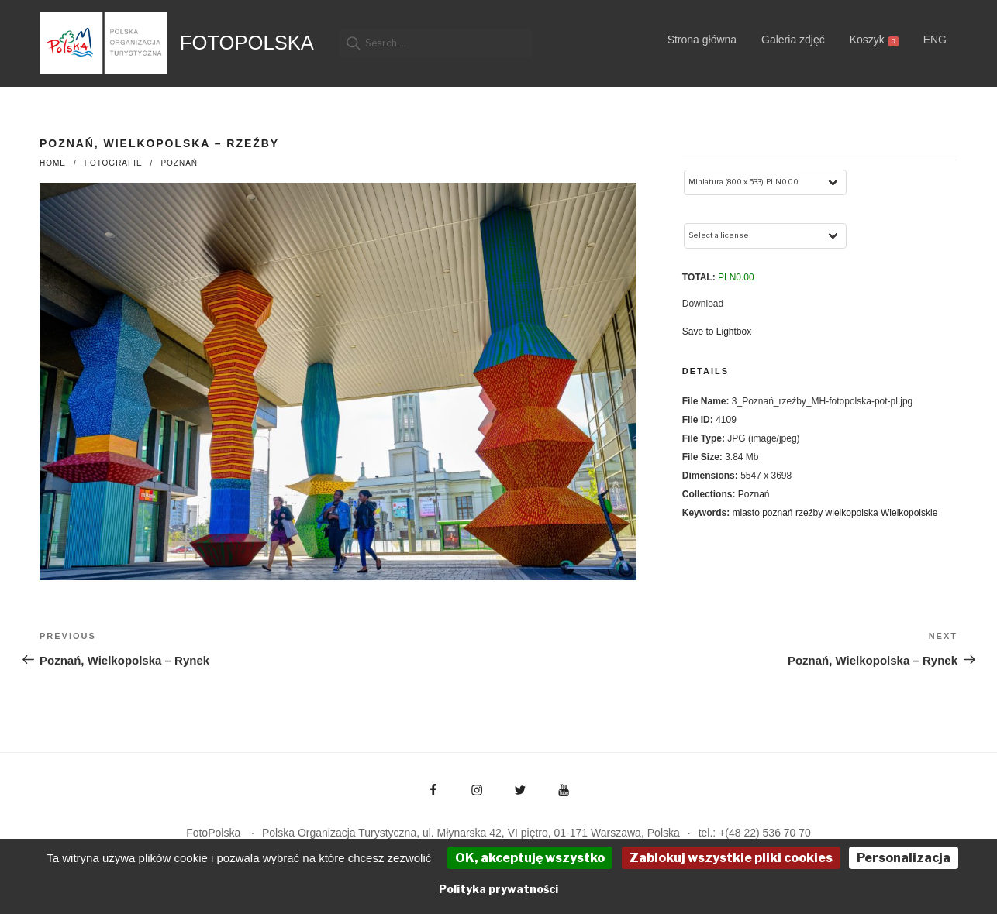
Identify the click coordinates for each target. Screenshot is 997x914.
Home (53, 163)
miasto (745, 512)
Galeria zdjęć (793, 39)
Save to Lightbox (716, 331)
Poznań (179, 163)
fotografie (114, 163)
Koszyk (874, 39)
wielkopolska (852, 512)
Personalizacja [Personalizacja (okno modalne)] (903, 857)
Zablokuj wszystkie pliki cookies (731, 857)
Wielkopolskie (909, 512)
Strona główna (702, 39)
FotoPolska (247, 42)
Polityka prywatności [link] (498, 888)
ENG (935, 39)
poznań (777, 512)
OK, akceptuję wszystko (530, 857)
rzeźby (809, 512)
